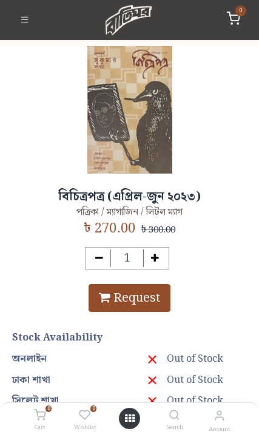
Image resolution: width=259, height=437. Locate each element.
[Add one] (155, 258)
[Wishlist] (84, 416)
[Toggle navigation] (24, 20)
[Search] (174, 416)
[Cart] (39, 416)
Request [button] (129, 298)
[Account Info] (219, 416)
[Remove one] (99, 258)
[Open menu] (130, 419)
